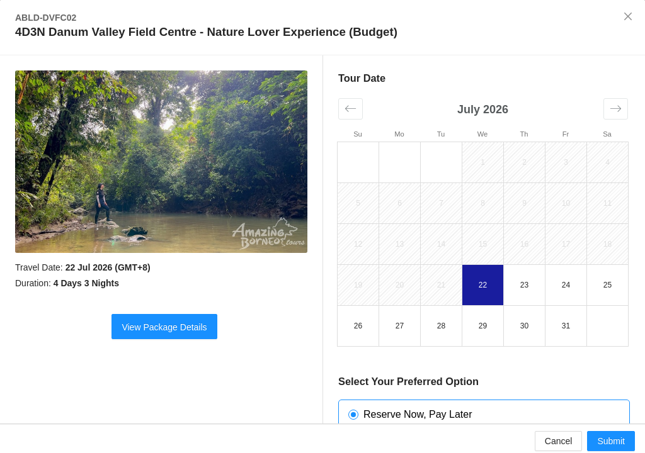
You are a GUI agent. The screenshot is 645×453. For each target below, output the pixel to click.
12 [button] (358, 244)
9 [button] (524, 203)
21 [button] (441, 285)
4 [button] (607, 162)
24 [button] (566, 285)
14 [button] (441, 244)
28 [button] (441, 326)
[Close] (628, 17)
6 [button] (399, 203)
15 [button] (483, 244)
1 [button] (483, 162)
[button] (350, 109)
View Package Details (164, 327)
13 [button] (400, 244)
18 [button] (607, 244)
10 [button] (566, 203)
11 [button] (607, 203)
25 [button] (607, 285)
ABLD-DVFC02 (45, 18)
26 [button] (358, 326)
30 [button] (524, 326)
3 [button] (566, 162)
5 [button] (358, 203)
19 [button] (358, 285)
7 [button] (441, 203)
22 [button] (483, 285)
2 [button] (524, 162)
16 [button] (524, 244)
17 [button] (566, 244)
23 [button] (524, 285)
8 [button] (483, 203)
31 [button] (566, 326)
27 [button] (400, 326)
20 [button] (400, 285)
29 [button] (483, 326)
